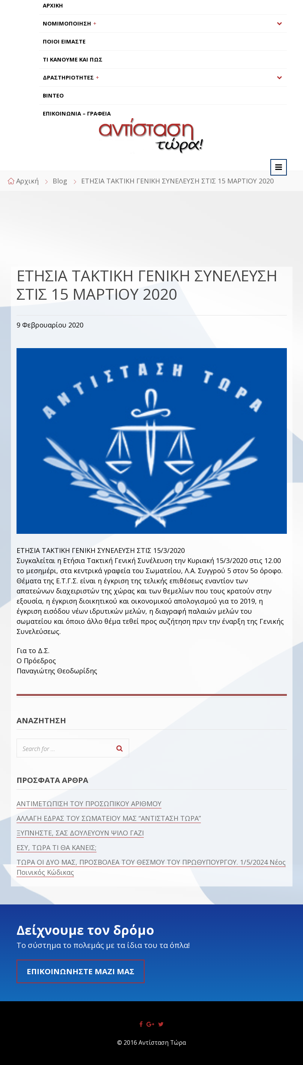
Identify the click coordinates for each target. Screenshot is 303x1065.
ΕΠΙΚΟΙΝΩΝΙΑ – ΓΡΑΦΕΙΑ (77, 113)
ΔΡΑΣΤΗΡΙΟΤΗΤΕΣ (68, 77)
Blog (60, 180)
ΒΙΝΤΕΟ (53, 95)
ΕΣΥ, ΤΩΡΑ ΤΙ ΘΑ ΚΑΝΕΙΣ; (56, 847)
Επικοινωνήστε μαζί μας (80, 971)
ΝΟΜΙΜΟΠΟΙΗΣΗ (67, 23)
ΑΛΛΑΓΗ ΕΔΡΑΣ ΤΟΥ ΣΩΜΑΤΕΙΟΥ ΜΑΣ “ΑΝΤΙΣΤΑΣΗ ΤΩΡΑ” (109, 818)
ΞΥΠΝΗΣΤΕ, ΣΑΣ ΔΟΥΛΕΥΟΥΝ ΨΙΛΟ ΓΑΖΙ (80, 832)
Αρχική (27, 180)
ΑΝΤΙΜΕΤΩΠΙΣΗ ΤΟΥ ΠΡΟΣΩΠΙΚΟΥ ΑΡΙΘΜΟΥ (89, 803)
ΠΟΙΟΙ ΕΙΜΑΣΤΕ (64, 41)
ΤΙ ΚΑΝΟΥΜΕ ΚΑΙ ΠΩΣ (73, 59)
